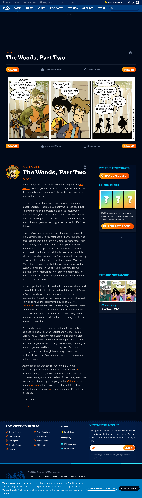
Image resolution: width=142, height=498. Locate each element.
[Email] (107, 451)
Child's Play (30, 2)
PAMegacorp (12, 443)
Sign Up (118, 2)
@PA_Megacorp (14, 438)
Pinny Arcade (47, 2)
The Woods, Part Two (54, 173)
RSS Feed (39, 447)
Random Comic (113, 175)
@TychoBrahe (68, 446)
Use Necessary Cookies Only (99, 488)
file (77, 370)
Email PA (11, 451)
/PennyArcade (13, 434)
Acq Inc (7, 2)
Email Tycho (67, 450)
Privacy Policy (95, 461)
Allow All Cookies (128, 488)
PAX (18, 2)
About (63, 2)
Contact (72, 2)
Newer (129, 70)
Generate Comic (116, 225)
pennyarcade (41, 438)
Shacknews (28, 306)
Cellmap (71, 382)
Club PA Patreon (14, 447)
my (49, 390)
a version (34, 386)
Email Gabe (67, 434)
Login (109, 2)
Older (12, 70)
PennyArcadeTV (42, 434)
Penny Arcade (41, 443)
